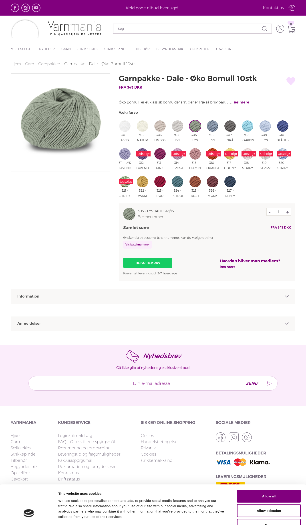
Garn (66, 49)
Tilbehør (142, 49)
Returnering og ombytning (84, 448)
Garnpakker (50, 63)
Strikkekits (87, 49)
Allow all (269, 466)
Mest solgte (21, 49)
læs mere (240, 102)
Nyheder (47, 49)
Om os (147, 435)
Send (250, 383)
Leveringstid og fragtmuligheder (89, 454)
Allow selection (269, 481)
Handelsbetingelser (160, 441)
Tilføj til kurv (147, 263)
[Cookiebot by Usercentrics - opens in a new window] (28, 516)
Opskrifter (199, 49)
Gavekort (224, 49)
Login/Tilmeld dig (75, 435)
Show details (233, 516)
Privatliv (148, 448)
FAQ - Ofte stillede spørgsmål (86, 441)
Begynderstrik (169, 49)
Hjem (16, 63)
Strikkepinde (115, 49)
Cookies (148, 454)
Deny (269, 496)
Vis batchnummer (137, 244)
